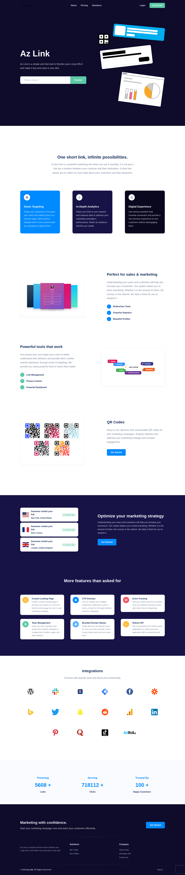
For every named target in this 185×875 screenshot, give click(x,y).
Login (142, 5)
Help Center (124, 850)
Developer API (125, 854)
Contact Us (123, 857)
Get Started (116, 452)
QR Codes (74, 850)
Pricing (84, 5)
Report (160, 870)
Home (74, 5)
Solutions (97, 5)
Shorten (78, 80)
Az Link (29, 870)
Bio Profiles (74, 854)
